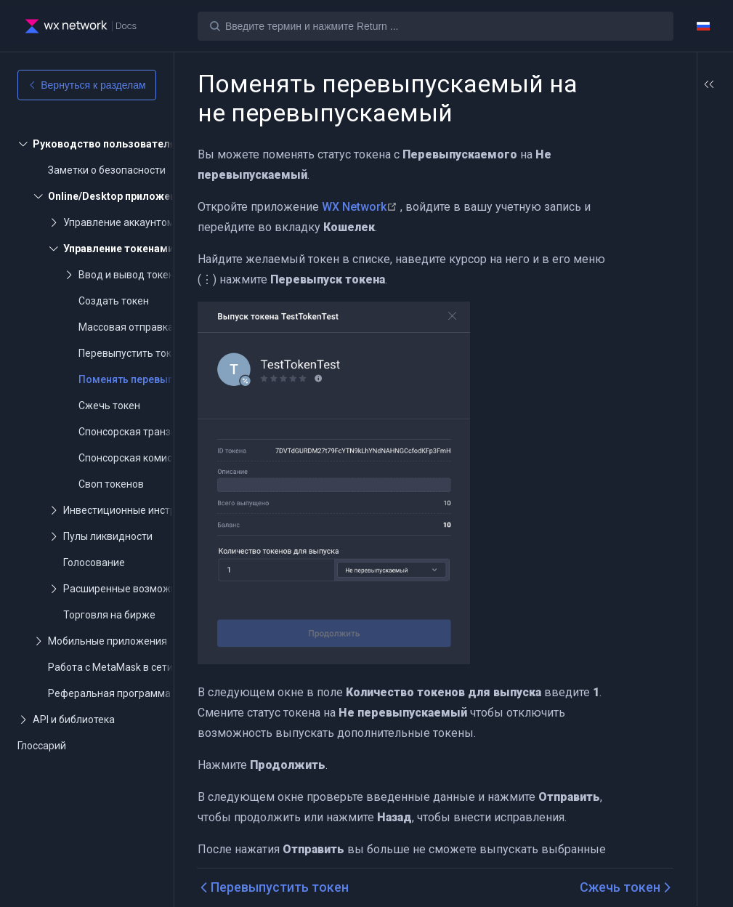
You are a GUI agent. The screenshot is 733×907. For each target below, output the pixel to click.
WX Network (361, 236)
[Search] (435, 26)
